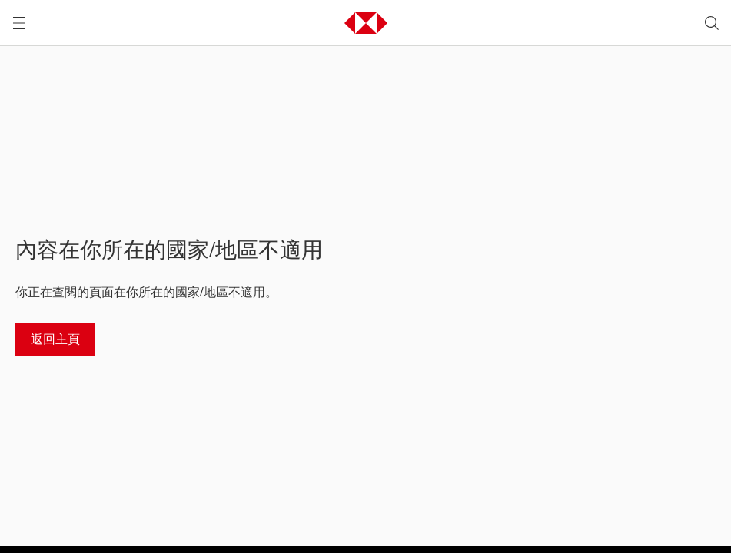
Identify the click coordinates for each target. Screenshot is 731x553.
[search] (712, 23)
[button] (365, 23)
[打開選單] (19, 23)
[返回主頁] (55, 339)
